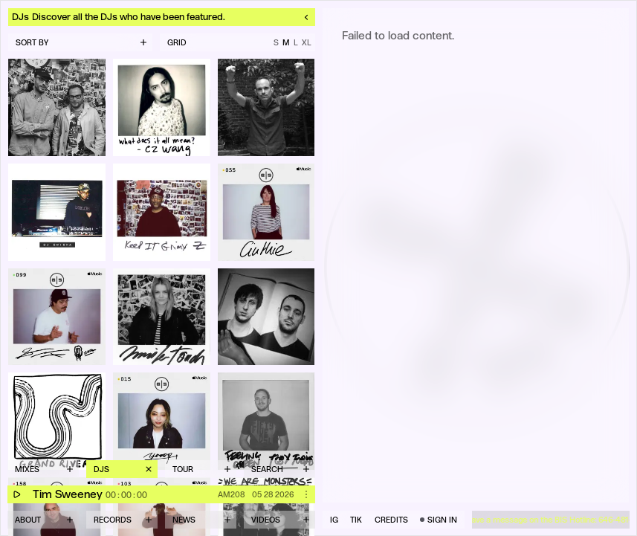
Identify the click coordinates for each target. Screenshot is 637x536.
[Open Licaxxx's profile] (161, 421)
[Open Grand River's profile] (57, 421)
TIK (356, 519)
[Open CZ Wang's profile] (161, 107)
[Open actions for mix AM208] (306, 494)
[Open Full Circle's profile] (57, 107)
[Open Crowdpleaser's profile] (266, 317)
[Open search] (279, 469)
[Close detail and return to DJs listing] (161, 17)
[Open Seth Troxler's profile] (57, 317)
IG (334, 519)
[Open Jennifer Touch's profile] (161, 317)
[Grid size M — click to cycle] (237, 42)
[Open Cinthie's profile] (266, 212)
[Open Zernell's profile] (161, 212)
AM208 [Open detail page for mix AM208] (231, 494)
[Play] (16, 494)
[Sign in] (438, 519)
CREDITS (391, 519)
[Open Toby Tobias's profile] (266, 421)
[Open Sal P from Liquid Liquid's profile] (266, 107)
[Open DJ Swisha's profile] (57, 212)
